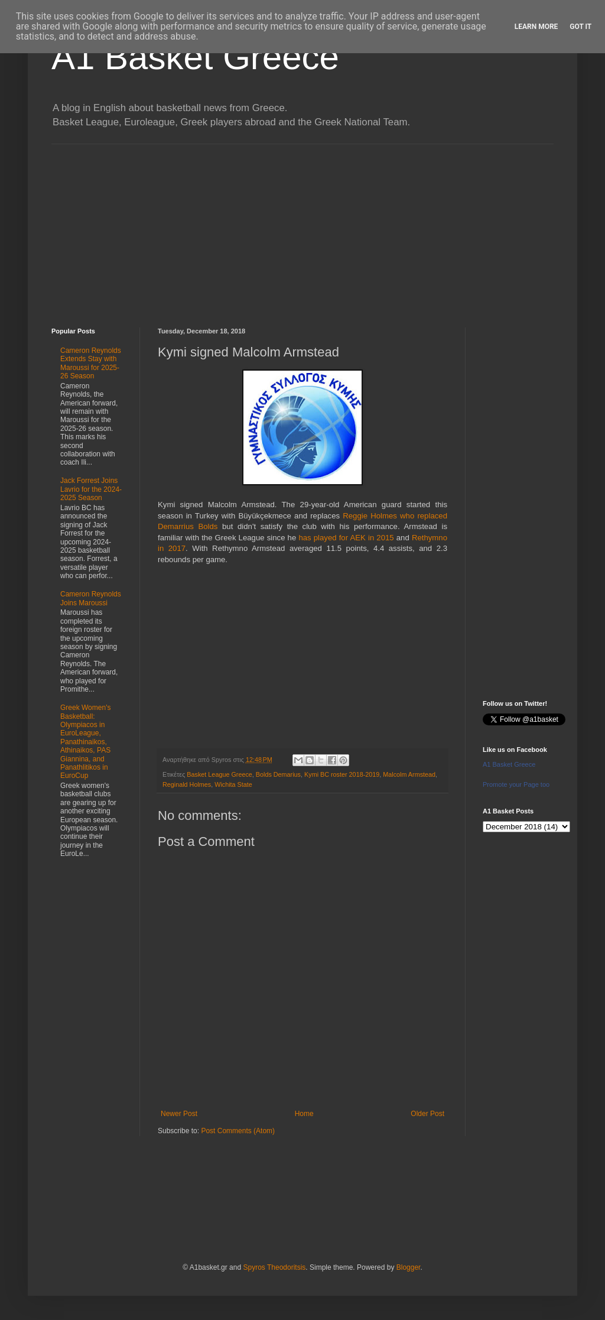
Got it (580, 26)
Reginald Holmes (186, 784)
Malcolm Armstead (409, 774)
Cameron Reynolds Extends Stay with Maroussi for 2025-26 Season (90, 363)
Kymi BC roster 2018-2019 (341, 774)
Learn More (536, 26)
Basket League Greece (219, 774)
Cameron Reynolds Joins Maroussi (90, 598)
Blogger (408, 1267)
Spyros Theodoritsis (274, 1267)
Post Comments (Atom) (238, 1131)
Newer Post (179, 1114)
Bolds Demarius (278, 774)
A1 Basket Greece (195, 57)
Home (304, 1114)
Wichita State (233, 784)
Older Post (427, 1114)
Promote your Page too (516, 784)
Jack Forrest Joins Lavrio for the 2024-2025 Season (91, 489)
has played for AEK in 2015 (345, 537)
